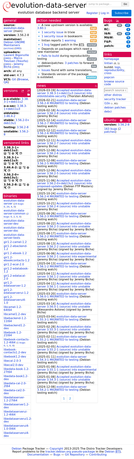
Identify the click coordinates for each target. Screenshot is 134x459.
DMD (18, 48)
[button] (39, 25)
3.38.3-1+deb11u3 (15, 107)
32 (127, 33)
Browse (23, 79)
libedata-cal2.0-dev (14, 392)
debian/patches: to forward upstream (67, 65)
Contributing (98, 454)
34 (119, 33)
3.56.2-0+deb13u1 (16, 121)
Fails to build (50, 55)
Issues (46, 70)
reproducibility (114, 70)
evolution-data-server (14, 29)
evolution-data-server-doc (14, 229)
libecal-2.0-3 (12, 360)
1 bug (46, 44)
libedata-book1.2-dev (16, 377)
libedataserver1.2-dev (16, 406)
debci (108, 111)
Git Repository (75, 454)
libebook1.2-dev (15, 356)
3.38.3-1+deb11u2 (16, 100)
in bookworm (67, 36)
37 (127, 25)
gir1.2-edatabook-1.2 (16, 270)
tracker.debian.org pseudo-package (70, 451)
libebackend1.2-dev (15, 327)
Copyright (56, 448)
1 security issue (52, 32)
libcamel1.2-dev (15, 314)
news (41, 86)
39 (119, 25)
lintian (108, 63)
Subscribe (121, 13)
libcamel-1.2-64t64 (13, 308)
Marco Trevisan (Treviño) (16, 59)
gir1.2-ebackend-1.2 (15, 247)
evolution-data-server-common (14, 212)
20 (7, 206)
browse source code (114, 83)
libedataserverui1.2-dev (18, 420)
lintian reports (67, 40)
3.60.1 (41, 28)
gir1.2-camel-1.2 (15, 242)
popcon (109, 77)
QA (6, 82)
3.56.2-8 (23, 127)
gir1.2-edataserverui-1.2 (16, 291)
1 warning (69, 40)
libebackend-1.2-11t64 (15, 319)
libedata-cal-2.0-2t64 (15, 385)
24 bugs (18, 203)
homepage (111, 59)
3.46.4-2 (9, 116)
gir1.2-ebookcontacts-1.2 (16, 259)
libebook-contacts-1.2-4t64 (16, 341)
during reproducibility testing (67, 57)
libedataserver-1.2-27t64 (14, 399)
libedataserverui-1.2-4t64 (15, 413)
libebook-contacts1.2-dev (15, 351)
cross (107, 73)
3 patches (72, 63)
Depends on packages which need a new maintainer (67, 50)
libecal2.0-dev (13, 365)
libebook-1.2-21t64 (13, 334)
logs (117, 67)
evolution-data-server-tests (14, 236)
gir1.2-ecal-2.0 (14, 264)
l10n (107, 103)
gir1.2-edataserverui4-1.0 (15, 300)
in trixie (67, 32)
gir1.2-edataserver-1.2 (15, 284)
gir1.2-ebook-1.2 (15, 253)
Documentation (38, 454)
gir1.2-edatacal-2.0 (15, 277)
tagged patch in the (67, 44)
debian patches (115, 107)
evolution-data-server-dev (14, 222)
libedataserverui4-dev (16, 434)
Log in (105, 12)
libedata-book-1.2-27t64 (16, 370)
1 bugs (21, 342)
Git (14, 79)
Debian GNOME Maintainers (14, 44)
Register (92, 12)
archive (9, 48)
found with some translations (67, 70)
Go (125, 4)
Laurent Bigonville (16, 55)
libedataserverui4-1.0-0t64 (16, 427)
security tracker (115, 99)
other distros (113, 95)
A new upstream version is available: (67, 27)
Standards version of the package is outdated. (67, 76)
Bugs (56, 454)
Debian (17, 448)
